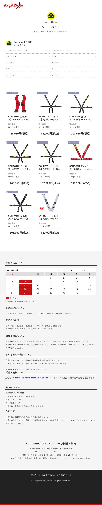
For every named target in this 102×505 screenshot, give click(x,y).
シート (54, 71)
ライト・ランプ (12, 57)
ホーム (36, 32)
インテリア (10, 64)
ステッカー (56, 78)
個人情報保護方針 (64, 482)
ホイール (55, 64)
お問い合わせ (34, 482)
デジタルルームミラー (61, 51)
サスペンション (58, 57)
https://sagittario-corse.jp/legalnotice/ (32, 385)
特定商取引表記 (48, 482)
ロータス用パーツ (48, 32)
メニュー (96, 5)
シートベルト (11, 78)
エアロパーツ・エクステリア (17, 51)
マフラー (9, 71)
